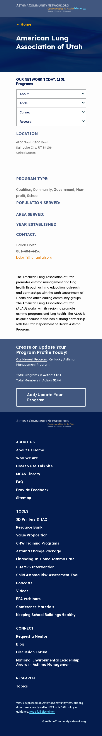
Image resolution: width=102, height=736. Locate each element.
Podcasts (24, 583)
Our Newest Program (31, 359)
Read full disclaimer (42, 711)
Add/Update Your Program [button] (45, 397)
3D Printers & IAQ (31, 519)
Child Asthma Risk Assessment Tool (47, 575)
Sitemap (23, 498)
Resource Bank (29, 527)
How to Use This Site (34, 466)
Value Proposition (32, 535)
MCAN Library (28, 474)
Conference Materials (35, 607)
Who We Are (27, 458)
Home (23, 24)
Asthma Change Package (38, 551)
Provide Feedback (32, 490)
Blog (20, 644)
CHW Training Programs (37, 543)
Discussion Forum (31, 652)
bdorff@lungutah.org (34, 257)
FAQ (19, 482)
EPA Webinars (28, 599)
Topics (21, 686)
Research (26, 122)
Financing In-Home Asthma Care (45, 559)
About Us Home (30, 450)
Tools (23, 103)
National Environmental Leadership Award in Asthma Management (48, 662)
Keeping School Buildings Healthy (46, 614)
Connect (26, 112)
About (24, 94)
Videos (22, 591)
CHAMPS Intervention (35, 567)
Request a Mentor (31, 636)
